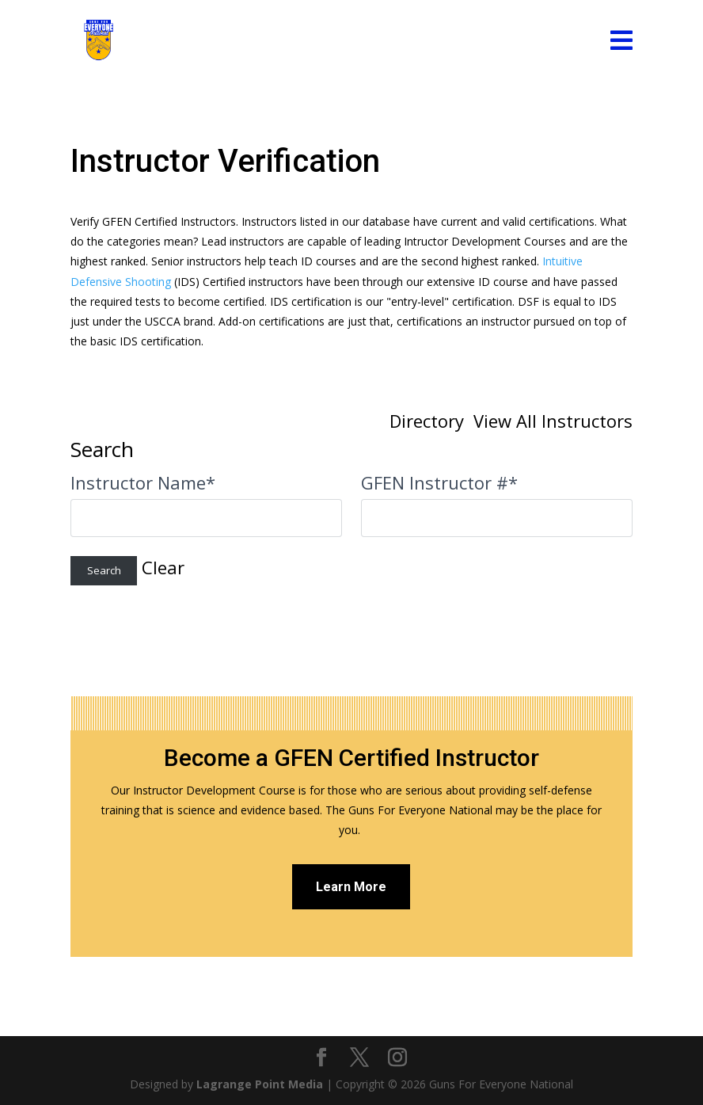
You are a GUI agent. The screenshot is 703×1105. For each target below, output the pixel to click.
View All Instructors (553, 420)
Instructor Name (142, 482)
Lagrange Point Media (259, 1084)
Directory (427, 420)
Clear (163, 567)
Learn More (351, 886)
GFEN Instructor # (439, 482)
